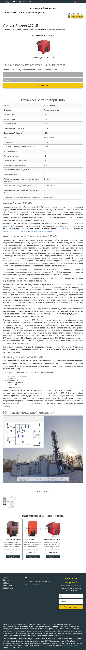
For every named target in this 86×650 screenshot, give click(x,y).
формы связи (67, 645)
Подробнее (13, 557)
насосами (62, 229)
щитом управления (10, 231)
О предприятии (9, 2)
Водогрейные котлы (25, 29)
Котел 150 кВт (29, 539)
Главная (6, 13)
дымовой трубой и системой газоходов (35, 231)
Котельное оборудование (43, 8)
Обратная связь (24, 2)
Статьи (21, 13)
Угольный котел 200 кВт (52, 539)
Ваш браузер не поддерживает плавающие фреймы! (43, 449)
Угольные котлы (40, 29)
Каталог (13, 13)
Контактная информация (35, 13)
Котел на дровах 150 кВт (12, 539)
